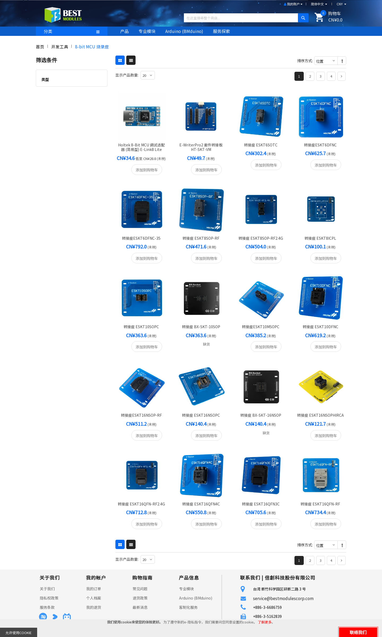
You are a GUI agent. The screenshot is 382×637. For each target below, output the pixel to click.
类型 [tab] (45, 79)
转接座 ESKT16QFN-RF (320, 504)
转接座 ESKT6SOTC (260, 144)
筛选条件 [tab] (46, 60)
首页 (40, 46)
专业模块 (186, 588)
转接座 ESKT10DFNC (320, 326)
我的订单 (93, 588)
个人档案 (93, 598)
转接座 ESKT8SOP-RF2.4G (260, 238)
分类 (48, 31)
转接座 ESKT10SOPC (141, 326)
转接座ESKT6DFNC (320, 144)
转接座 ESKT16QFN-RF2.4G (141, 504)
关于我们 (47, 588)
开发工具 (59, 46)
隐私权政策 (49, 598)
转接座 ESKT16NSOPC (201, 415)
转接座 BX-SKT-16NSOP (260, 415)
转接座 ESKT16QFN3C (261, 504)
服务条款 (47, 607)
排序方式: (305, 60)
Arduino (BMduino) (195, 598)
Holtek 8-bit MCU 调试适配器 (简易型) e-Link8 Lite (141, 147)
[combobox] (244, 17)
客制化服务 (188, 607)
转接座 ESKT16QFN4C (201, 504)
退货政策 (140, 598)
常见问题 (140, 588)
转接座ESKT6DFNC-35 (141, 238)
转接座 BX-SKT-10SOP (201, 326)
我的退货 (93, 607)
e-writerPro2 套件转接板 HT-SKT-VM (201, 147)
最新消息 (140, 607)
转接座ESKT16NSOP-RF (141, 415)
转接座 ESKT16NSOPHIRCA (320, 415)
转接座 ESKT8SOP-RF (201, 238)
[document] (191, 628)
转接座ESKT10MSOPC (260, 326)
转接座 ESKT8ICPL (320, 238)
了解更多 (265, 622)
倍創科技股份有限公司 (290, 577)
